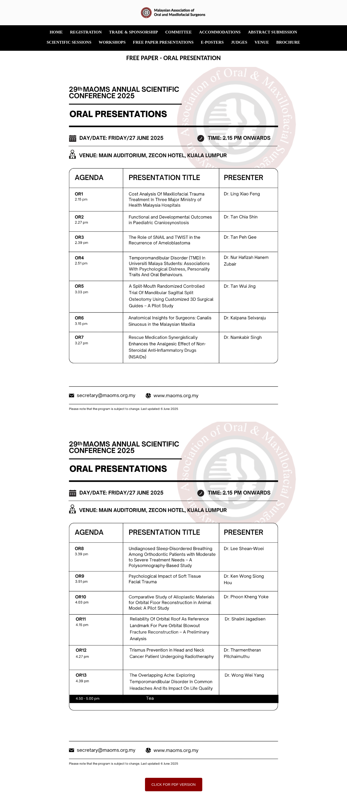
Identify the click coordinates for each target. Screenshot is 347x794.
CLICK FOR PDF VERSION (173, 784)
